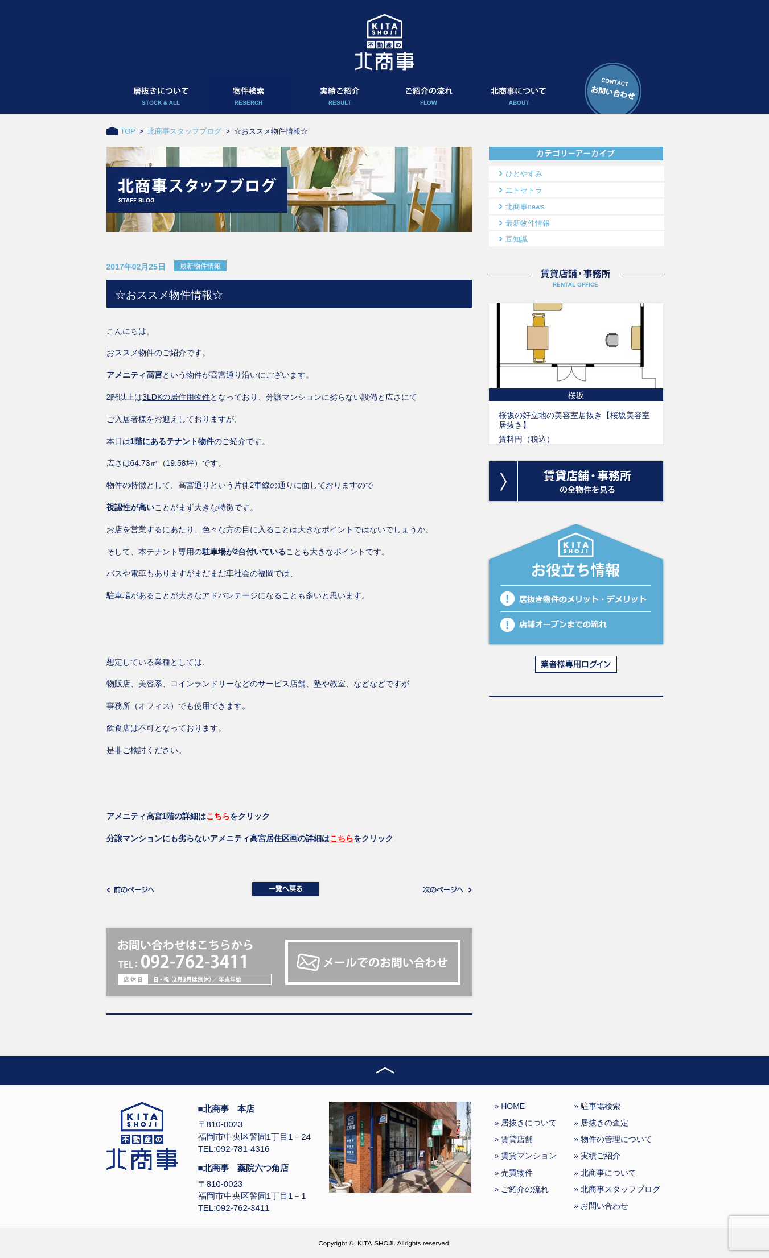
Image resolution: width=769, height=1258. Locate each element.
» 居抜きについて (526, 1122)
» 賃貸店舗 (514, 1139)
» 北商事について (605, 1172)
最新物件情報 (527, 223)
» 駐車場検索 (597, 1106)
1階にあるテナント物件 (172, 441)
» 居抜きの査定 (601, 1122)
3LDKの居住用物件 (176, 397)
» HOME (510, 1106)
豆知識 (516, 239)
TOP (128, 131)
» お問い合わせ (601, 1205)
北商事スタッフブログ (184, 131)
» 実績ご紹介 (597, 1155)
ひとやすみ (523, 173)
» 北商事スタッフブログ (617, 1189)
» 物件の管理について (613, 1139)
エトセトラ (523, 190)
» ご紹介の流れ (522, 1189)
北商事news (525, 206)
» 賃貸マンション (526, 1155)
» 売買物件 (514, 1172)
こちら (218, 816)
